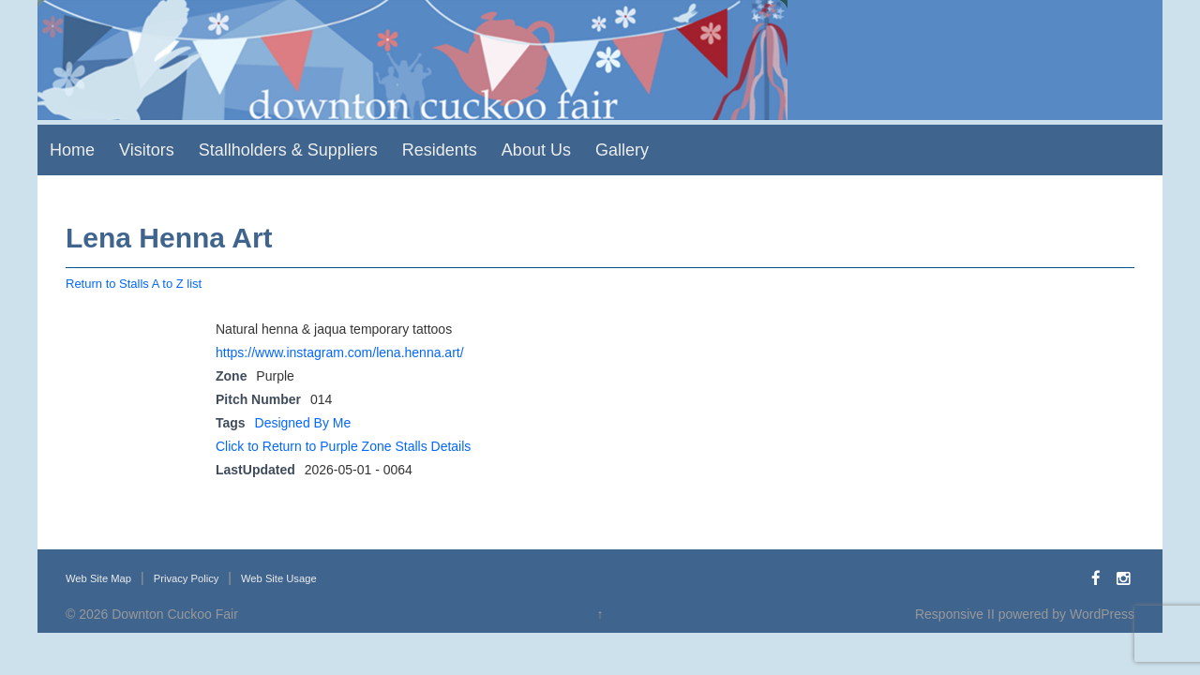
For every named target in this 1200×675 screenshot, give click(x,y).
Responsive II (955, 614)
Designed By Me (303, 422)
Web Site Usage (279, 578)
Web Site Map (98, 578)
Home (72, 150)
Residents (439, 150)
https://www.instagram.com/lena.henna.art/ (340, 352)
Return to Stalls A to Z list (134, 284)
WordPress (1102, 614)
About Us (536, 150)
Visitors (146, 150)
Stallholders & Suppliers (288, 150)
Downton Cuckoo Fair (175, 614)
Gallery (622, 150)
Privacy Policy (186, 578)
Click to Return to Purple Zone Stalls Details (343, 446)
